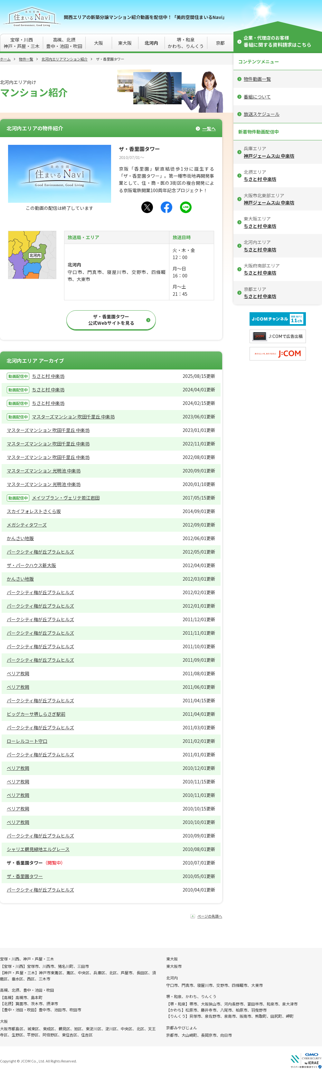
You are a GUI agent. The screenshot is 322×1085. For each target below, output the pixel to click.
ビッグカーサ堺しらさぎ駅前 (36, 714)
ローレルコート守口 (27, 741)
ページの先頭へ (209, 916)
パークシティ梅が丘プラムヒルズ (40, 551)
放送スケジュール (261, 114)
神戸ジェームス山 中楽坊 (269, 156)
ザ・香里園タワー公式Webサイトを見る (111, 319)
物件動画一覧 (257, 79)
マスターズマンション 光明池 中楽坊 (43, 470)
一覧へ (209, 129)
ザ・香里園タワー (25, 876)
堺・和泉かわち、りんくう (186, 42)
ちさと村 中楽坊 (48, 376)
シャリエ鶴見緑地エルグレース (38, 849)
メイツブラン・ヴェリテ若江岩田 (65, 497)
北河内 (151, 43)
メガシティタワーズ (27, 524)
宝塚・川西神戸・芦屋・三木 (22, 42)
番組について (257, 96)
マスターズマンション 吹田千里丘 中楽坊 (73, 416)
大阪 (98, 43)
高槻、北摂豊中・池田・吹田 (64, 42)
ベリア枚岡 (18, 673)
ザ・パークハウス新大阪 (31, 565)
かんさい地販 (20, 538)
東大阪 (125, 43)
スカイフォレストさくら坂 (34, 511)
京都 (220, 43)
